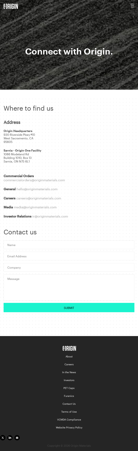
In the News (69, 372)
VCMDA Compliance (69, 419)
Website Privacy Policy (69, 427)
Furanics (69, 395)
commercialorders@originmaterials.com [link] (34, 180)
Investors (69, 380)
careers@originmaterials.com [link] (38, 198)
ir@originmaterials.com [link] (50, 216)
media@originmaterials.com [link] (35, 207)
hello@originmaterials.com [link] (37, 189)
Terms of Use (69, 411)
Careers (69, 364)
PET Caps (69, 387)
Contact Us (69, 403)
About (69, 356)
